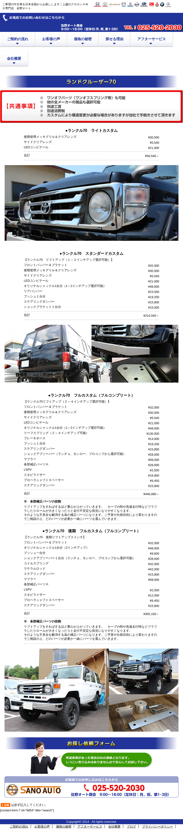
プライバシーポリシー (157, 826)
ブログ (131, 826)
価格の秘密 (63, 826)
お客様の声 (42, 826)
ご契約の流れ (19, 826)
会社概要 (114, 826)
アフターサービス (89, 826)
